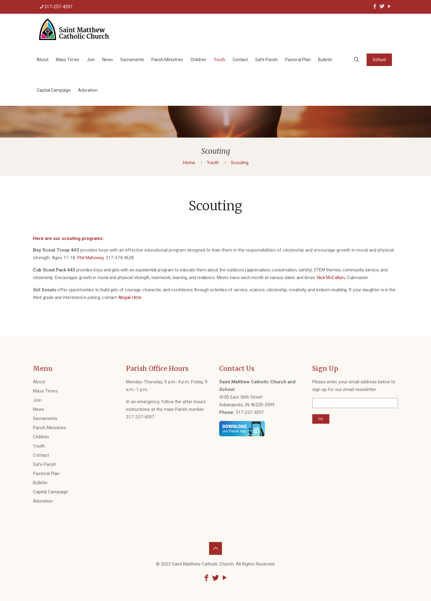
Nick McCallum (331, 277)
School (379, 59)
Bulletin (40, 482)
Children (41, 437)
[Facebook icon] (374, 6)
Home (189, 162)
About (39, 382)
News (38, 409)
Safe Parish (44, 464)
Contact (41, 455)
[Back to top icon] (215, 548)
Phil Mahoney (90, 257)
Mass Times (45, 391)
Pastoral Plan (46, 473)
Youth (213, 162)
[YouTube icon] (389, 6)
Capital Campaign (50, 492)
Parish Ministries (49, 427)
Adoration (43, 501)
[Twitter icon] (382, 6)
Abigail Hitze (130, 297)
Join (37, 400)
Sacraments (45, 418)
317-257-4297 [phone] (58, 6)
